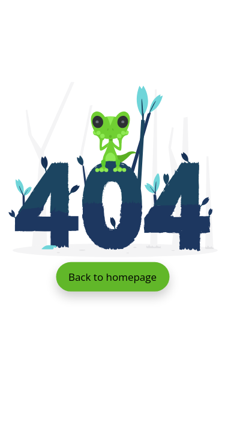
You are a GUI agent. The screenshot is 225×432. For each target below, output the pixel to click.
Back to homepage (112, 276)
